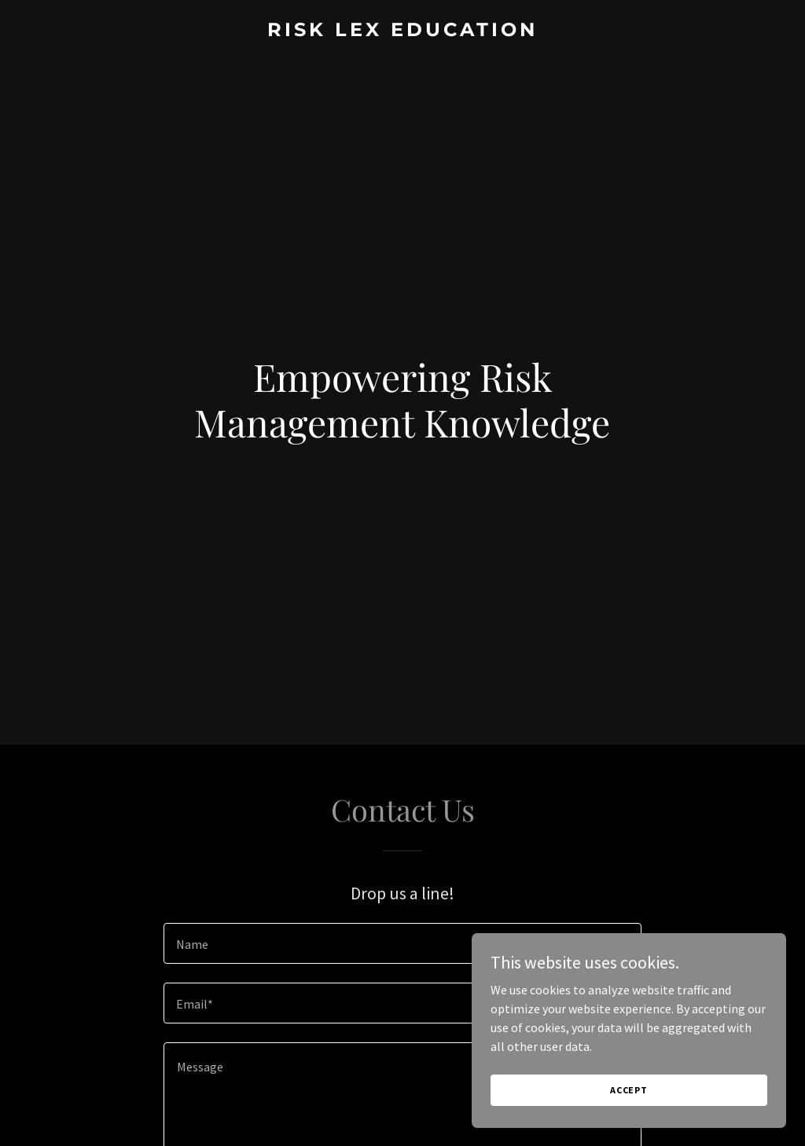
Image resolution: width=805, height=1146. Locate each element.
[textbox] (402, 943)
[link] (402, 31)
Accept (629, 1090)
